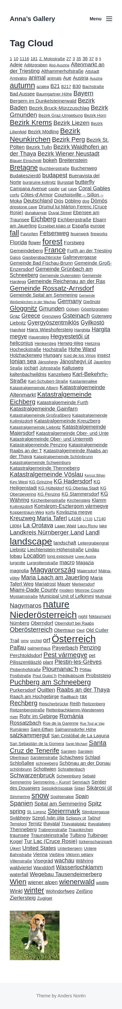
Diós (58, 200)
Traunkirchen (81, 829)
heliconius (21, 343)
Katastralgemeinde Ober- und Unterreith (51, 439)
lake (103, 525)
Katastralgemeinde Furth (62, 402)
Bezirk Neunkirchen (45, 135)
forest (52, 241)
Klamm (99, 500)
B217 (66, 86)
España (80, 225)
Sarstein (68, 751)
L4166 (74, 518)
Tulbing (78, 835)
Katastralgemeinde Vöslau (46, 474)
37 (91, 58)
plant (48, 662)
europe (97, 225)
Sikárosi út (99, 788)
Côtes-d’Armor (36, 194)
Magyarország (52, 570)
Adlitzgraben (35, 64)
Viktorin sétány (79, 854)
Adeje (16, 64)
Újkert (15, 848)
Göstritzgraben (95, 309)
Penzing (90, 647)
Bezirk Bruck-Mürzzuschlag (59, 108)
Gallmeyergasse (80, 257)
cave (72, 188)
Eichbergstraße (74, 219)
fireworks (98, 233)
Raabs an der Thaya (83, 689)
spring (17, 811)
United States (39, 848)
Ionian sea (23, 361)
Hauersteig (39, 337)
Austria (80, 78)
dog (85, 201)
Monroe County (89, 590)
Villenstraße (21, 861)
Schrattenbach (71, 769)
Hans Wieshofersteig (50, 329)
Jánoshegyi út (76, 361)
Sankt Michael (76, 744)
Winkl (16, 891)
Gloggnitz (23, 308)
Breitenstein (73, 160)
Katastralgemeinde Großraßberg (40, 415)
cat (63, 188)
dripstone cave (23, 206)
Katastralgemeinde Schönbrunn (63, 456)
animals (54, 78)
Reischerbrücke (53, 703)
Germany (70, 301)
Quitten (46, 689)
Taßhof (94, 818)
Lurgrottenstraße (42, 562)
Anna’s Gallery (32, 18)
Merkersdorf (83, 584)
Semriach (81, 782)
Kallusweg (73, 367)
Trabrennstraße (52, 829)
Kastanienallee (83, 381)
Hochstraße (55, 349)
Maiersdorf (87, 570)
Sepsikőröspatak (57, 788)
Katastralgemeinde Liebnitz (35, 427)
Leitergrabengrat (93, 543)
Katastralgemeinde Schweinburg (40, 462)
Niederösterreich (43, 615)
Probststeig (98, 675)
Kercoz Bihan (95, 475)
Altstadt (92, 71)
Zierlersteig (23, 898)
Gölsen (72, 309)
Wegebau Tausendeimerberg (66, 874)
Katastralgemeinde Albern (34, 387)
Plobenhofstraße (25, 669)
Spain (81, 796)
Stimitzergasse (95, 811)
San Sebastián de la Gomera (37, 743)
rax (83, 696)
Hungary (52, 355)
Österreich (74, 638)
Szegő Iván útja (48, 817)
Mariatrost (45, 584)
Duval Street (60, 212)
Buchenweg (84, 168)
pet (92, 655)
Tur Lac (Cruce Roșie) (50, 841)
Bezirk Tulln (39, 147)
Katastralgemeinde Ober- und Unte (72, 433)
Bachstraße (93, 86)
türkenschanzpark (95, 841)
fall (14, 233)
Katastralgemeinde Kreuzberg (67, 420)
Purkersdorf (22, 690)
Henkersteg (45, 343)
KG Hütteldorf (51, 488)
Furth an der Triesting (89, 250)
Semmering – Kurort (52, 782)
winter (34, 890)
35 (78, 58)
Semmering (20, 782)
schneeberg (47, 763)
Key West (19, 481)
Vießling (56, 854)
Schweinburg (68, 775)
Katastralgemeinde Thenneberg (45, 468)
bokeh (50, 160)
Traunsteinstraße (49, 835)
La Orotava (38, 525)
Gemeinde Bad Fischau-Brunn (41, 263)
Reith (75, 703)
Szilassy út (76, 818)
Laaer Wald (65, 525)
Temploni (18, 823)
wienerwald (77, 882)
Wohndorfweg (60, 891)
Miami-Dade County (34, 590)
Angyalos (18, 78)
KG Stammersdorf (80, 494)
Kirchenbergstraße (48, 500)
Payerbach (65, 648)
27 (68, 58)
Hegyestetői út (69, 336)
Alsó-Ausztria (59, 65)
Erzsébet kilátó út (54, 226)
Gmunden (51, 308)
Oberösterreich (31, 629)
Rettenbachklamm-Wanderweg (75, 709)
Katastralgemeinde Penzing (38, 444)
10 (16, 58)
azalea (42, 86)
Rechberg (23, 703)
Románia (71, 716)
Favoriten (29, 233)
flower (34, 242)
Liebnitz (18, 549)
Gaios (15, 257)
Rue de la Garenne (60, 723)
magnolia (19, 570)
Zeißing (84, 891)
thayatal (51, 823)
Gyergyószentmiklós (53, 322)
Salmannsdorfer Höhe (75, 729)
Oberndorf (42, 623)
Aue (67, 78)
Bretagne (24, 167)
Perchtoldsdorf (26, 655)
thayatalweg (99, 823)
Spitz (95, 803)
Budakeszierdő (25, 175)
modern (66, 590)
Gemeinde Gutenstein (59, 275)
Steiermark (63, 811)
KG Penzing (48, 494)
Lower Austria (85, 556)
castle (54, 188)
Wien (18, 882)
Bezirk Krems (31, 122)
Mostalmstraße (24, 596)
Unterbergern (70, 848)
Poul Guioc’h (45, 675)
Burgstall (65, 182)
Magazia (85, 562)
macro (67, 562)
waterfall (19, 874)
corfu (14, 194)
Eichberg (43, 219)
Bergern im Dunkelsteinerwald (43, 101)
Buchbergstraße (54, 168)
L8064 (15, 525)
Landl (93, 532)
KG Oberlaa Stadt (82, 488)
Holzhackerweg (26, 355)
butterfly (85, 182)
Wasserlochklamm (79, 867)
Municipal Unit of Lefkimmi (66, 596)
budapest (54, 175)
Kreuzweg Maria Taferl (38, 518)
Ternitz (35, 823)
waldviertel (21, 867)
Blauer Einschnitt (26, 160)
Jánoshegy (48, 361)
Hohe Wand (82, 349)
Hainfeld (17, 329)
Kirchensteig (78, 500)
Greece (30, 316)
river (14, 716)
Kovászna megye (74, 512)
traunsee (19, 835)
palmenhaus (39, 648)
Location (34, 556)
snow (40, 795)
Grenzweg (51, 316)
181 (34, 58)
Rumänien (19, 729)
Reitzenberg (93, 703)
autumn (22, 85)
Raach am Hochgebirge (34, 696)
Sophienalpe (62, 796)
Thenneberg (23, 829)
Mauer (64, 584)
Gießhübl (91, 301)
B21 (55, 86)
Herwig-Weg (70, 343)
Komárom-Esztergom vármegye (71, 506)
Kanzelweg (59, 374)
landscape (31, 541)
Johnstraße (50, 368)
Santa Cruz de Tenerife (58, 746)
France (55, 250)
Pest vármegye (65, 654)
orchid (36, 640)
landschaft (65, 542)
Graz (15, 316)
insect (103, 355)
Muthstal (103, 596)
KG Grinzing (40, 481)
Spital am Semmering (60, 804)
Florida (18, 242)
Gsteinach (76, 315)
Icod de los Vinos (79, 355)
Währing (84, 860)
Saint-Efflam (42, 729)
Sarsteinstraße (44, 757)
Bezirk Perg (68, 139)
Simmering (20, 796)
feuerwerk (80, 233)
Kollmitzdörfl (21, 506)
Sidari (79, 788)
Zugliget (44, 898)
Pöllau (85, 669)
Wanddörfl (44, 867)
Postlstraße (20, 675)
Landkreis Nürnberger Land (47, 532)
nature (56, 604)
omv (25, 640)
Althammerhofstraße (62, 71)
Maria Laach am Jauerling (55, 577)
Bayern (83, 93)
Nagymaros (26, 605)
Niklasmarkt (100, 616)
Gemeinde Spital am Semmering (43, 295)
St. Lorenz (36, 811)
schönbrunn (21, 769)
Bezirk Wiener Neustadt (69, 153)
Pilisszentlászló (26, 662)
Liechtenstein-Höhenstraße (55, 549)
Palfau (18, 647)
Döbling (73, 200)
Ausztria (96, 78)
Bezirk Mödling (43, 131)
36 (85, 58)
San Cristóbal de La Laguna (80, 735)
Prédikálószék (71, 675)
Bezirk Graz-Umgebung (60, 115)
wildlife (102, 882)
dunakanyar (36, 212)
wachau (65, 860)
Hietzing (92, 343)
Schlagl (92, 757)
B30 (77, 86)
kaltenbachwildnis (28, 374)
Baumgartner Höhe (54, 94)
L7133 (88, 519)
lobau (16, 556)
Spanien (21, 803)
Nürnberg (19, 623)
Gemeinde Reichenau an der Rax (66, 281)
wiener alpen (43, 882)
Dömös (99, 200)
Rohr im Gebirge (39, 716)
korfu (50, 512)
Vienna (40, 854)
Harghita (82, 329)
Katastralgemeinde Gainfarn (44, 409)
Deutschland (38, 200)
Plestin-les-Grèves (78, 662)
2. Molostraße (52, 58)
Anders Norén (72, 995)
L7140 (100, 518)
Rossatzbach (25, 723)
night (82, 616)
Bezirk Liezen (71, 122)
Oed (80, 630)
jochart (31, 367)
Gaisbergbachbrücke (41, 257)
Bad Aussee (22, 93)
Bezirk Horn (95, 115)
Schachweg (71, 757)
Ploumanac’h (60, 668)
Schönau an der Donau (85, 763)
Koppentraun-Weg (27, 512)
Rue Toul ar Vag (92, 723)
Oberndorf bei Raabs (74, 623)
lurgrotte (17, 562)
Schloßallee (22, 763)
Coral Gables (94, 188)
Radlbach (69, 696)
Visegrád (43, 860)
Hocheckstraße (25, 349)
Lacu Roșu (87, 525)
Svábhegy (20, 817)
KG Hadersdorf (73, 481)
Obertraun (64, 630)
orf (46, 640)
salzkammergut (30, 735)
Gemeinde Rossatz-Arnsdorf (52, 288)
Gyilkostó (92, 322)
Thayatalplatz (73, 823)
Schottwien (44, 769)
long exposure (60, 556)
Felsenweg (54, 233)
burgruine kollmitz (39, 182)
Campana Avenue (28, 188)
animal (37, 77)
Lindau (92, 549)
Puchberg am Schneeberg (50, 682)
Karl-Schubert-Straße (48, 381)
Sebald (88, 775)
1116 (24, 58)
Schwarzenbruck (32, 775)
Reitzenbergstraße (27, 709)
